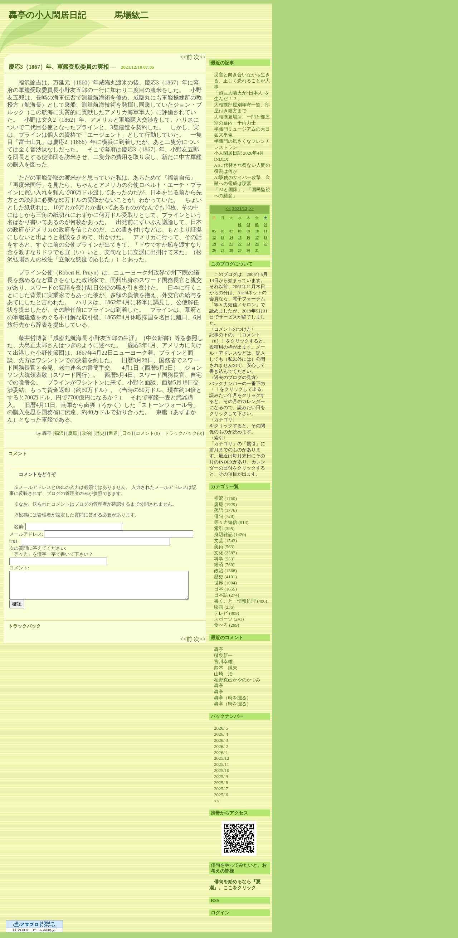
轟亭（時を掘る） (232, 697)
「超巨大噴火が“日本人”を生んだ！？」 (241, 96)
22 (240, 244)
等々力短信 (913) (231, 522)
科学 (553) (224, 559)
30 (248, 250)
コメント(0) (148, 433)
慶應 (72, 433)
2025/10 (221, 770)
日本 (126, 433)
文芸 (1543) (225, 540)
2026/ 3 (221, 740)
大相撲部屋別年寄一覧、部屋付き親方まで (242, 107)
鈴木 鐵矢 (225, 667)
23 (248, 244)
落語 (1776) (225, 510)
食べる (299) (226, 625)
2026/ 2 (221, 746)
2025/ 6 (221, 794)
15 (240, 237)
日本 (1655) (225, 589)
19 (214, 244)
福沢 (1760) (225, 498)
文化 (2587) (225, 552)
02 (248, 225)
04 (265, 225)
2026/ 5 (221, 728)
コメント (17, 453)
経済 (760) (224, 564)
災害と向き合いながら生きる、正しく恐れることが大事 (242, 80)
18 (265, 237)
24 (257, 244)
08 (240, 231)
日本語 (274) (226, 595)
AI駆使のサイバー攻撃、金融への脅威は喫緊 (242, 180)
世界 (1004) (225, 582)
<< (228, 208)
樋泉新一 (223, 655)
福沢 (59, 433)
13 (222, 237)
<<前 (187, 57)
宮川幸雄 (223, 661)
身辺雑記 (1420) (230, 534)
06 (222, 231)
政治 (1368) (225, 570)
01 (240, 225)
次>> (200, 57)
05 (214, 231)
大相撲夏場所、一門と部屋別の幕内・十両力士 (242, 120)
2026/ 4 (221, 734)
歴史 (99, 433)
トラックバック (24, 626)
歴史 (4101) (225, 576)
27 (222, 250)
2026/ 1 (221, 752)
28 (231, 250)
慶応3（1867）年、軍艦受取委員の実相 (59, 67)
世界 (113, 433)
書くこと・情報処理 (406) (240, 601)
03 (257, 225)
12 (214, 237)
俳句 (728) (224, 516)
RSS (215, 900)
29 (240, 250)
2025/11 (221, 764)
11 (265, 231)
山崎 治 (223, 673)
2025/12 (221, 758)
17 (257, 237)
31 (257, 250)
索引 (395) (224, 528)
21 (231, 244)
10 (257, 231)
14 (231, 237)
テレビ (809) (226, 613)
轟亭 (218, 649)
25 (265, 244)
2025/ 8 (221, 782)
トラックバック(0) (183, 433)
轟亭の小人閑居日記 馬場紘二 (78, 15)
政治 (86, 433)
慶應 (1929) (225, 504)
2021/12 (240, 208)
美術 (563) (224, 546)
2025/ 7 (221, 788)
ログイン (220, 912)
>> (251, 208)
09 (248, 231)
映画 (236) (224, 607)
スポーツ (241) (229, 619)
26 (214, 250)
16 (248, 237)
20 (222, 244)
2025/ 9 (221, 776)
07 (231, 231)
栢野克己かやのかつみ (237, 679)
